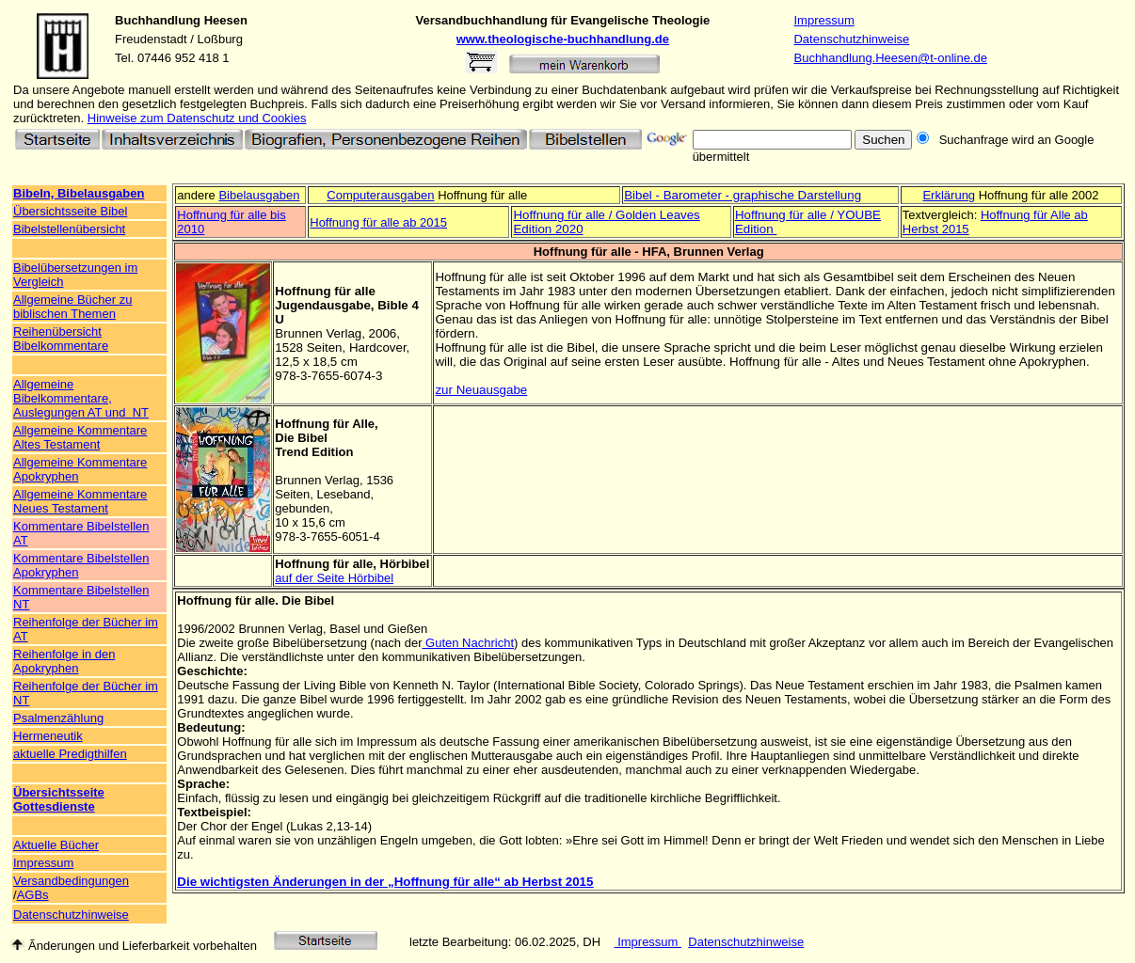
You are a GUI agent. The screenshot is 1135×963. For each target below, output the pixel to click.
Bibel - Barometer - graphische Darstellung (742, 195)
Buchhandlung (157, 20)
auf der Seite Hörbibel (334, 578)
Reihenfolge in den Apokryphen (64, 661)
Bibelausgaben (258, 195)
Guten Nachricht (468, 643)
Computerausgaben (380, 195)
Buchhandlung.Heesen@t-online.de (889, 58)
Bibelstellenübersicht (69, 229)
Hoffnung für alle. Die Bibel (255, 600)
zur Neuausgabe (481, 390)
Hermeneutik (48, 736)
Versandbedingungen (71, 881)
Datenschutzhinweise (851, 39)
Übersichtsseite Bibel (70, 211)
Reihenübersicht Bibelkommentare (60, 338)
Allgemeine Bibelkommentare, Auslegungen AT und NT (81, 398)
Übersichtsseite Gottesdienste (58, 799)
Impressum (823, 20)
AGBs (33, 895)
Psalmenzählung (58, 718)
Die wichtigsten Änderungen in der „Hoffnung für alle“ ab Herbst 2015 (385, 882)
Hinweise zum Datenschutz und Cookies (197, 118)
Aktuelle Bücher (56, 845)
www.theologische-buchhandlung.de (562, 39)
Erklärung (948, 195)
